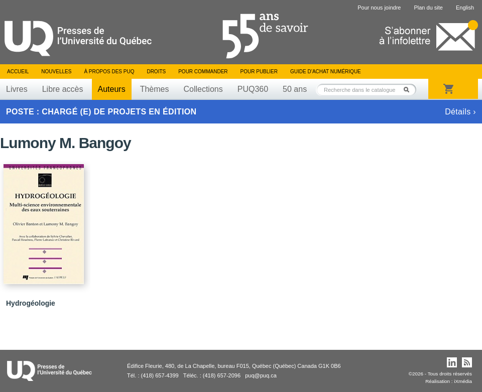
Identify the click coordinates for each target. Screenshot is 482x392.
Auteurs (112, 89)
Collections (202, 89)
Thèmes (154, 89)
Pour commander (202, 71)
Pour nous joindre (379, 8)
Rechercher (409, 89)
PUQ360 (252, 89)
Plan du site (428, 8)
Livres (17, 89)
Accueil (18, 71)
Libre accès (62, 89)
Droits (156, 71)
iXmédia (463, 381)
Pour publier (259, 71)
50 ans (295, 89)
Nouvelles (56, 71)
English (465, 8)
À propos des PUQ (109, 71)
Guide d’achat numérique (325, 71)
